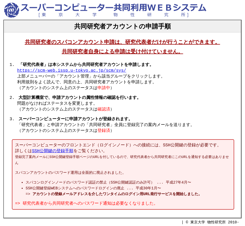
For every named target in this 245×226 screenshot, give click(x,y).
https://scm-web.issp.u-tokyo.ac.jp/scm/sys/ (71, 71)
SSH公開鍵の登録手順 (52, 151)
